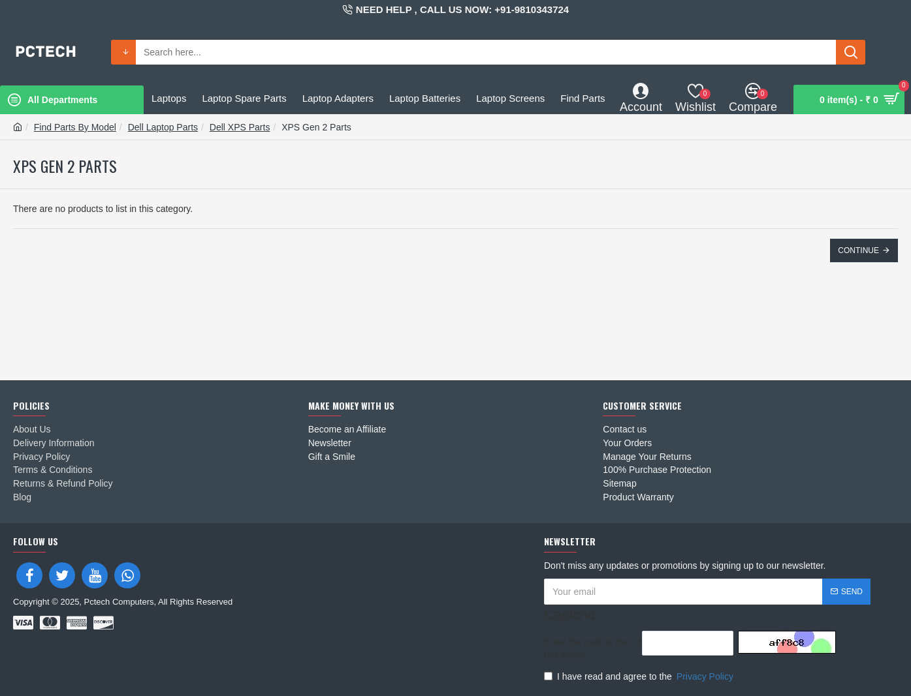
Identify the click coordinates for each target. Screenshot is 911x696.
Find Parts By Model (75, 127)
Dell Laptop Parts (163, 127)
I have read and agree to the (639, 676)
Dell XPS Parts (240, 127)
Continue (858, 250)
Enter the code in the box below (586, 648)
